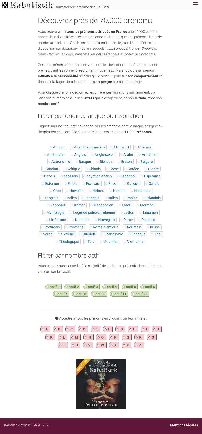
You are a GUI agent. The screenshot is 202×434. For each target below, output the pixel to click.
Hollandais (142, 191)
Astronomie (60, 162)
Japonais (58, 205)
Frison (113, 183)
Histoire (119, 191)
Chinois (95, 169)
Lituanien (150, 212)
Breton (126, 162)
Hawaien (76, 191)
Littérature (57, 220)
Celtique (73, 169)
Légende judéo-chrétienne (94, 212)
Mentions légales (184, 425)
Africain (59, 147)
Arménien (149, 154)
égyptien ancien (99, 176)
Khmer (79, 205)
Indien (72, 198)
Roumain (134, 227)
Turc (91, 241)
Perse (128, 220)
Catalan (52, 169)
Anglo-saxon (105, 154)
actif (55, 287)
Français (93, 183)
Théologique (69, 241)
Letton (129, 212)
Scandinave (113, 234)
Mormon (147, 205)
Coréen (133, 169)
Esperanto (152, 176)
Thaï (157, 234)
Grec (57, 191)
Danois (49, 176)
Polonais (148, 220)
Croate (153, 169)
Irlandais (92, 198)
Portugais (52, 227)
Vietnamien (136, 241)
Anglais (80, 154)
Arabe (128, 154)
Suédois (89, 234)
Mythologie (56, 212)
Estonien (52, 183)
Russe (155, 227)
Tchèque (139, 234)
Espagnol (128, 176)
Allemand (121, 147)
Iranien (132, 198)
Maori (126, 205)
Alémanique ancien (89, 147)
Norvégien (106, 220)
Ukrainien (111, 241)
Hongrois (51, 198)
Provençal (76, 227)
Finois (72, 183)
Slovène (67, 234)
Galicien (133, 183)
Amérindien (56, 154)
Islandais (153, 198)
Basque (85, 162)
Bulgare (146, 162)
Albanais (144, 147)
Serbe (47, 234)
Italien (113, 198)
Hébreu (98, 191)
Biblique (106, 162)
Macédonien (103, 205)
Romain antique (105, 227)
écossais (71, 176)
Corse (114, 169)
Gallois (154, 183)
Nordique (82, 220)
